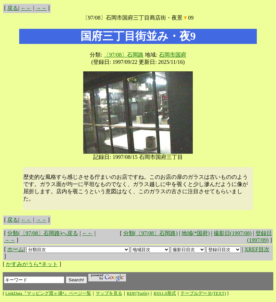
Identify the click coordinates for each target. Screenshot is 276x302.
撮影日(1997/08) (233, 233)
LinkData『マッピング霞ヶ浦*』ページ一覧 (48, 293)
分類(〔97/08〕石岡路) (150, 233)
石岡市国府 (172, 55)
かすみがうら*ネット (32, 264)
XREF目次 (256, 249)
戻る (12, 8)
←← (26, 8)
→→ (41, 8)
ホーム (15, 249)
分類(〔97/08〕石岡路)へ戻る (42, 233)
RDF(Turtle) (138, 293)
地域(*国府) (195, 233)
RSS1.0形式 (164, 293)
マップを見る (109, 293)
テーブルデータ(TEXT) (203, 293)
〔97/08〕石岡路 (123, 55)
